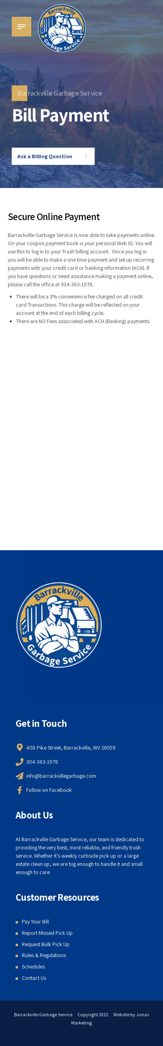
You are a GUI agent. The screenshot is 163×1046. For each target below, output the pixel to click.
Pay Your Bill (35, 921)
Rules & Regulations (44, 955)
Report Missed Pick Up (47, 932)
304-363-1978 (77, 284)
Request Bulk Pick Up (46, 944)
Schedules (33, 966)
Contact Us (34, 977)
